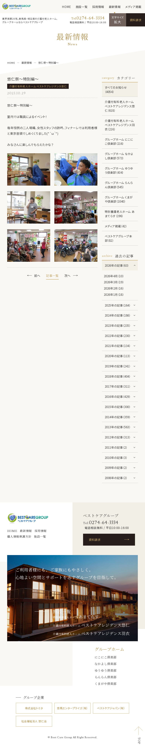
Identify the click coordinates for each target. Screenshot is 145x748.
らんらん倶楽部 (106, 677)
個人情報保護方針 (19, 536)
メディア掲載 (133, 7)
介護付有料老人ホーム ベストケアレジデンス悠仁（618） (120, 106)
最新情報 (114, 7)
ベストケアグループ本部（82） (118, 238)
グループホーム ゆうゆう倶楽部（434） (119, 170)
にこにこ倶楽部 (106, 657)
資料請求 (135, 20)
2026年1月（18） (114, 294)
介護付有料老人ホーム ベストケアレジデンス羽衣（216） (120, 124)
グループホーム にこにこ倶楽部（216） (119, 141)
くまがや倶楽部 (106, 683)
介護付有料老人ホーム (91, 625)
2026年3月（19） (114, 282)
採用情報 (98, 7)
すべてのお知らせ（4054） (116, 89)
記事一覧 (52, 275)
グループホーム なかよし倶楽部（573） (119, 156)
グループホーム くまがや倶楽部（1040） (119, 199)
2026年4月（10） (114, 276)
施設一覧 (81, 7)
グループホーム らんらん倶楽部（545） (119, 184)
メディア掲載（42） (116, 226)
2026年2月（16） (114, 288)
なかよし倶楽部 (106, 663)
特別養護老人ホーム (76, 617)
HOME (66, 7)
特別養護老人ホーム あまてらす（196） (120, 213)
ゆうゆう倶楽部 (106, 670)
